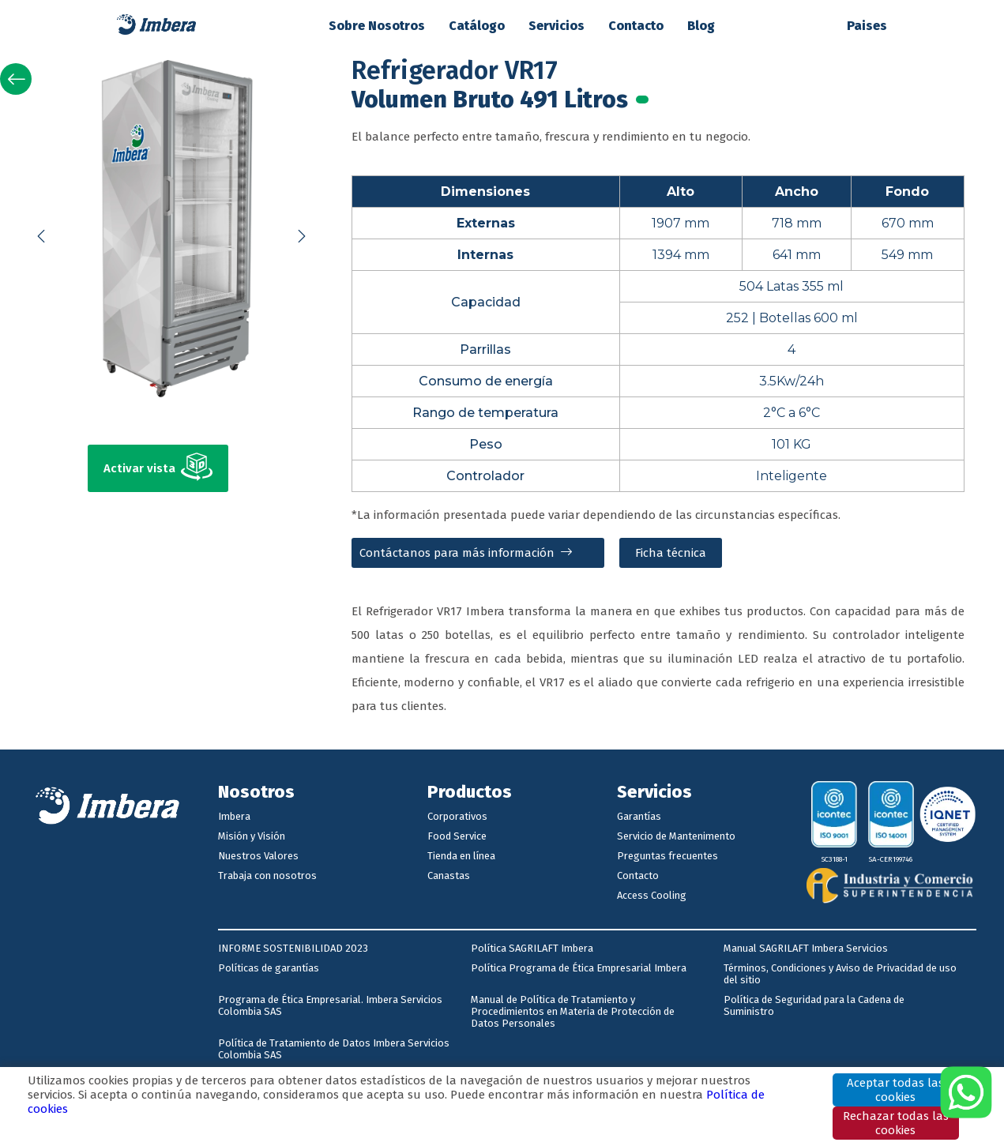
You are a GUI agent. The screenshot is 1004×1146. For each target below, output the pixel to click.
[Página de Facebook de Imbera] (469, 856)
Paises (867, 25)
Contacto (636, 25)
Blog (701, 25)
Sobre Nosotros (377, 25)
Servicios (556, 25)
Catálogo (477, 25)
